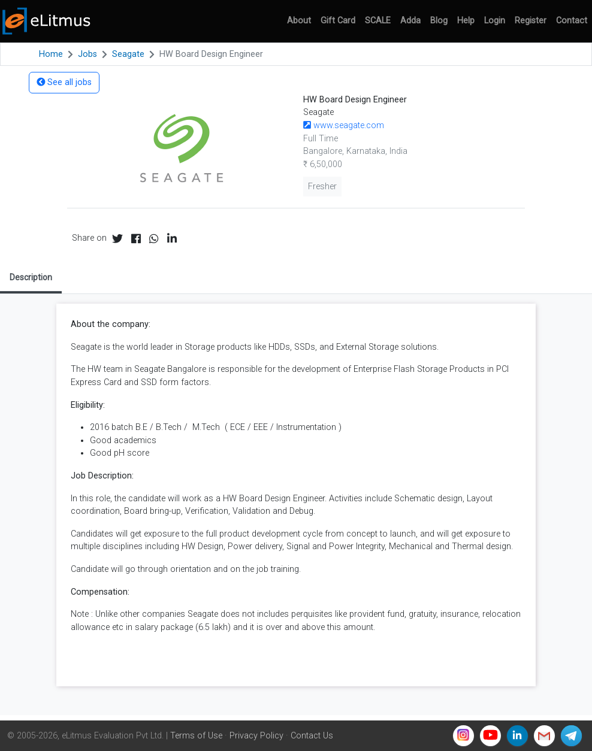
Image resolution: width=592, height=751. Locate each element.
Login (494, 21)
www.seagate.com (343, 125)
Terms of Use (196, 736)
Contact (571, 21)
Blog (439, 21)
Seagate (128, 54)
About (299, 21)
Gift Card (338, 21)
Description (31, 277)
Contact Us (312, 736)
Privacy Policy (256, 736)
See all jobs (64, 82)
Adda (410, 21)
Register (530, 21)
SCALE (378, 21)
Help (466, 21)
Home (51, 54)
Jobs (87, 54)
